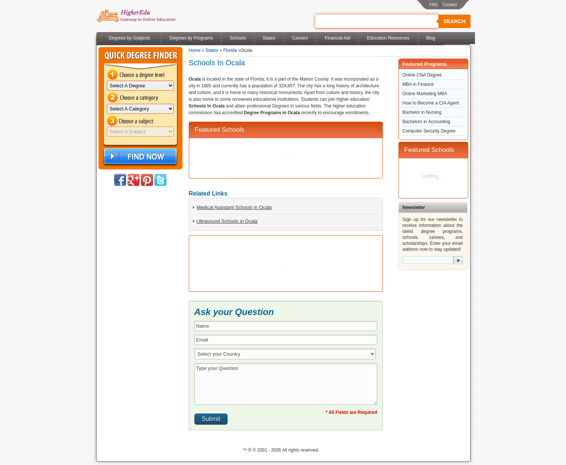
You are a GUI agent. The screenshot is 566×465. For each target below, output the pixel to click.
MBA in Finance (418, 84)
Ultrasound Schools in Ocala (227, 221)
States (269, 38)
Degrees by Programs (191, 38)
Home (195, 50)
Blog (430, 38)
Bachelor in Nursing (422, 112)
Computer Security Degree (429, 131)
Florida (230, 50)
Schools (238, 38)
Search (454, 21)
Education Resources (388, 38)
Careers (300, 38)
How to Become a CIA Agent (431, 103)
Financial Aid (337, 38)
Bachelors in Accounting (426, 121)
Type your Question (285, 384)
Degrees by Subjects (129, 38)
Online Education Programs (136, 16)
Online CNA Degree (422, 75)
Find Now (139, 157)
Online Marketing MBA (425, 93)
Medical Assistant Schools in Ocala (234, 207)
